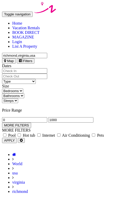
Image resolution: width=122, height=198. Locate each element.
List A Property (24, 46)
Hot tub (26, 135)
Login (17, 41)
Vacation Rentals (26, 28)
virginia (18, 182)
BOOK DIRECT (26, 32)
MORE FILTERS (16, 125)
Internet (46, 135)
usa (15, 173)
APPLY (9, 140)
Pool (9, 135)
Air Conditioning (73, 135)
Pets (98, 135)
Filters (25, 61)
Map (9, 61)
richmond (20, 191)
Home (17, 23)
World (17, 164)
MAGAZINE (23, 37)
